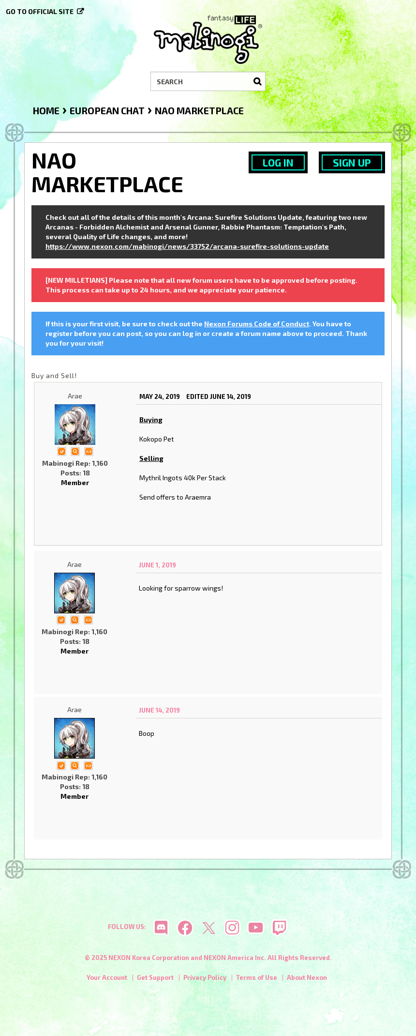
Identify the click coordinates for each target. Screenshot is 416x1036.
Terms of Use (256, 977)
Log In (278, 162)
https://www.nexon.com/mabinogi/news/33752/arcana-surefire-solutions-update (187, 246)
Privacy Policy (204, 977)
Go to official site (40, 11)
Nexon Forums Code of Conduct (256, 324)
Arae (75, 396)
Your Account (107, 977)
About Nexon (307, 977)
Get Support (155, 977)
